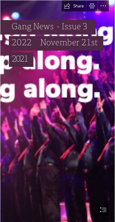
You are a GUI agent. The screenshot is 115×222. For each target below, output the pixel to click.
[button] (74, 5)
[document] (57, 111)
